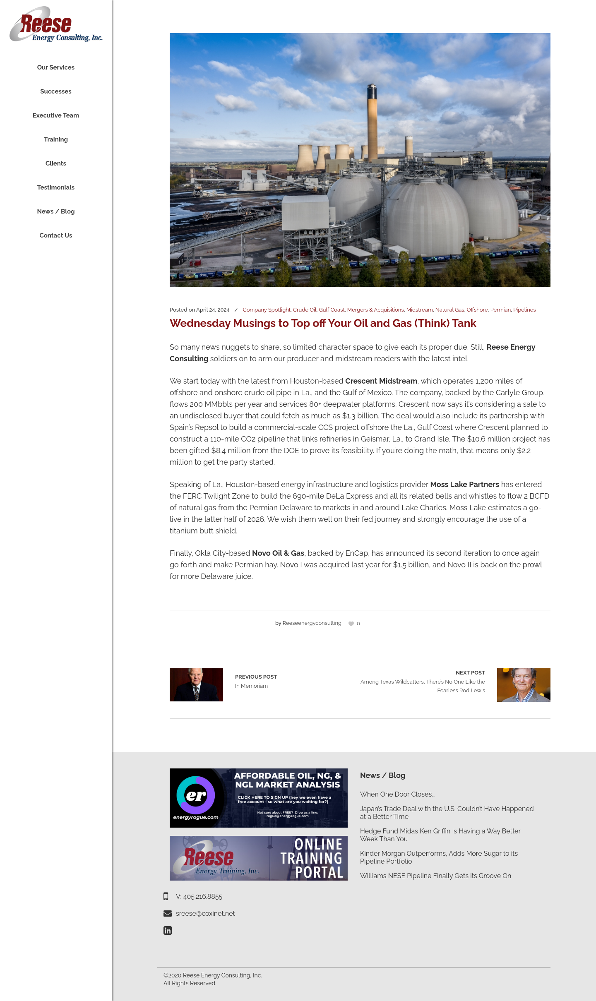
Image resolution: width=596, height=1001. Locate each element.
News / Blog (382, 775)
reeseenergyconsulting (312, 623)
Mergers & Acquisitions (375, 310)
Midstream (419, 310)
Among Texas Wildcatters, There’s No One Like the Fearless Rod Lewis (422, 681)
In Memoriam (196, 684)
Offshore (477, 310)
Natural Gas (449, 310)
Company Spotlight (267, 310)
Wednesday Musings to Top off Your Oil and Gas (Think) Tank (323, 323)
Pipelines (524, 310)
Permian (500, 310)
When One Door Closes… (397, 794)
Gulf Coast (332, 310)
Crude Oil (304, 310)
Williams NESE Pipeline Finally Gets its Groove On (435, 876)
